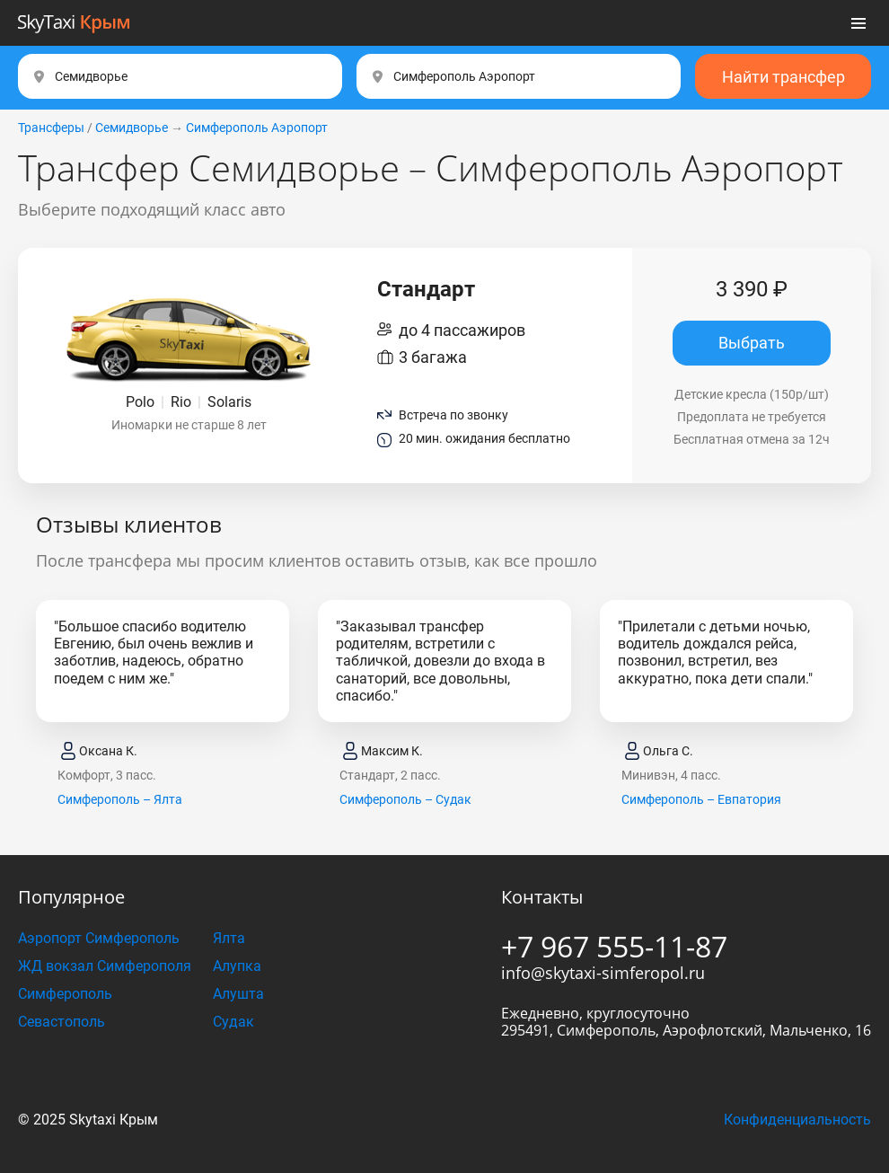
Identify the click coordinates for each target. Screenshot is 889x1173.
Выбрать (751, 342)
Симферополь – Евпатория (701, 799)
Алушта (238, 993)
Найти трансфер (783, 76)
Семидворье (131, 127)
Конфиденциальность (797, 1119)
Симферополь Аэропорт (257, 127)
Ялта (229, 938)
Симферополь (65, 993)
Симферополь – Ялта (119, 799)
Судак (233, 1021)
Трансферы (51, 127)
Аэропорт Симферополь (99, 938)
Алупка (237, 966)
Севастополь (61, 1021)
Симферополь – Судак (405, 799)
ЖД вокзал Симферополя (104, 966)
